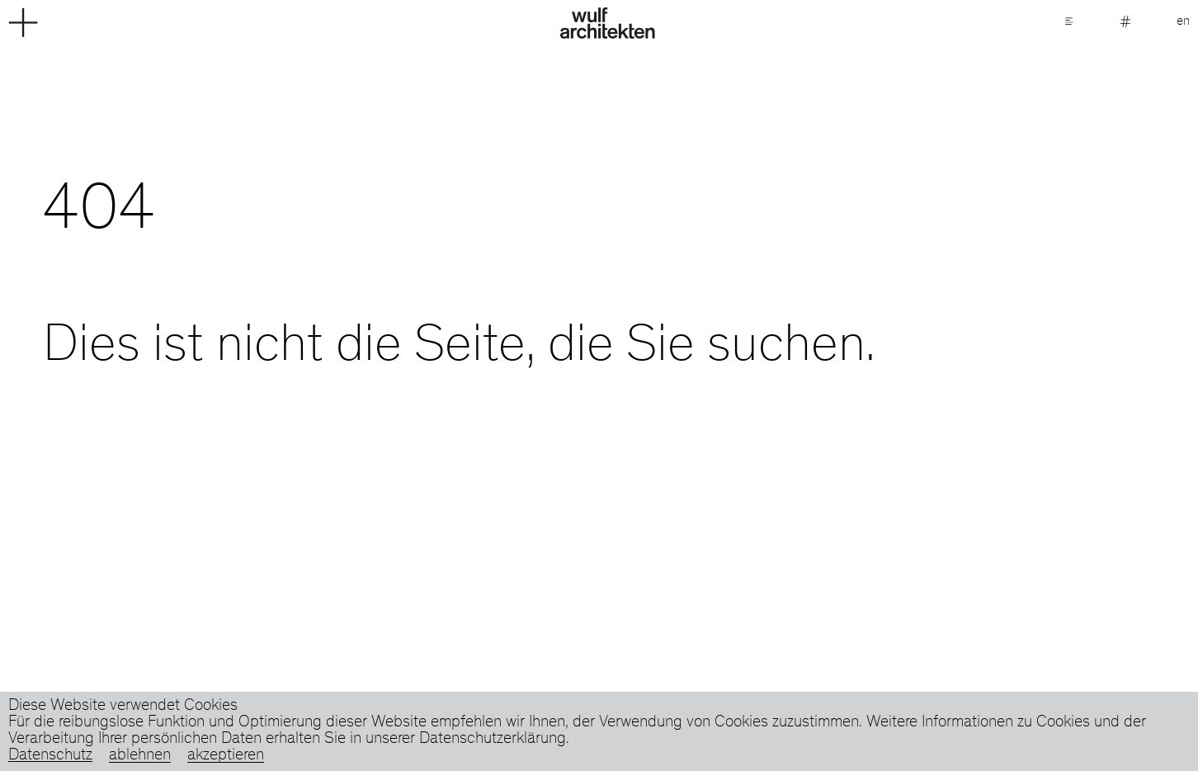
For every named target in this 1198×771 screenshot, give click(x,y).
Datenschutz (50, 756)
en (1183, 21)
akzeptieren (225, 756)
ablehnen (140, 756)
